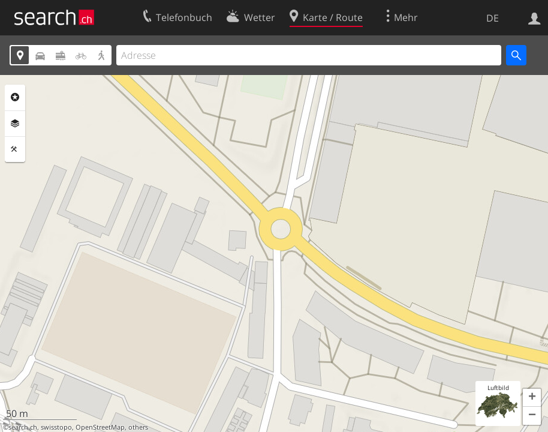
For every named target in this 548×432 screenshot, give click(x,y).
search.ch (22, 427)
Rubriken (15, 97)
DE (492, 18)
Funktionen (15, 149)
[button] (532, 398)
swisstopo (56, 427)
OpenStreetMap (100, 427)
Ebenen (15, 123)
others (138, 427)
